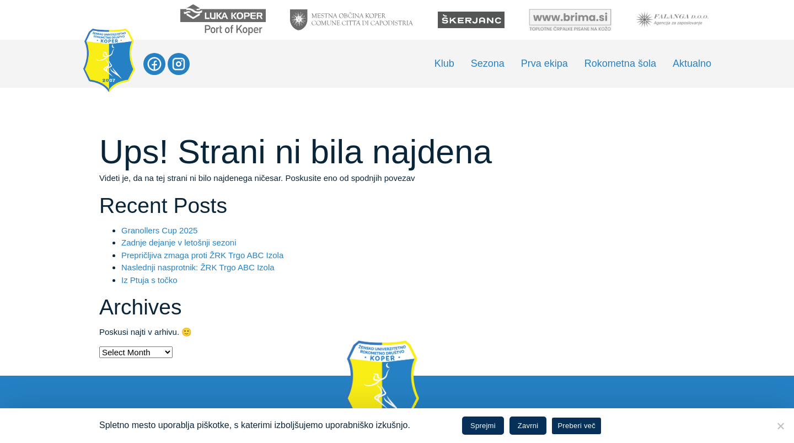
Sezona (488, 63)
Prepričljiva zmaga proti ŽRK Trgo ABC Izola (202, 255)
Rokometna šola (620, 63)
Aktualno (692, 63)
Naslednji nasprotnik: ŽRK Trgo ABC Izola (198, 267)
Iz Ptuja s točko (149, 280)
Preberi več (576, 425)
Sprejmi (483, 425)
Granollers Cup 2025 (159, 230)
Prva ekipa (544, 63)
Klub (444, 63)
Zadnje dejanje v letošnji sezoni (178, 242)
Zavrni (528, 425)
